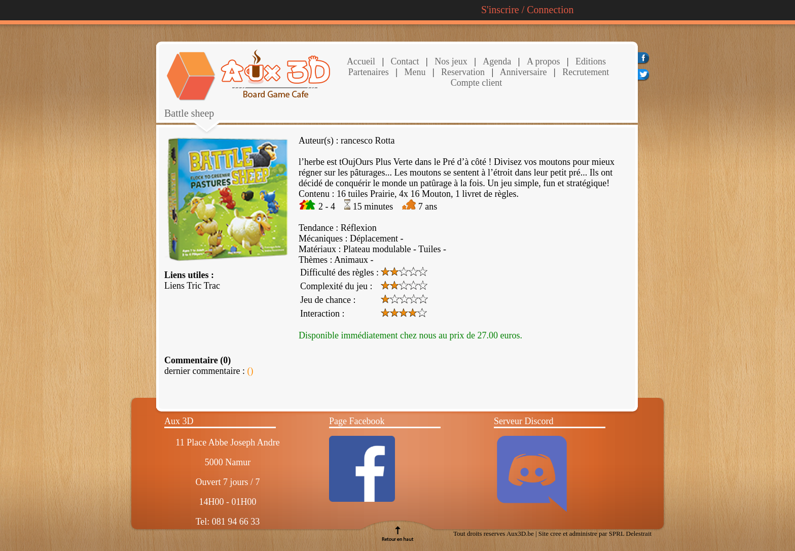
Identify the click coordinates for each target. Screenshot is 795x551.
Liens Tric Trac (192, 286)
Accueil (361, 61)
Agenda (497, 61)
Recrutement (584, 72)
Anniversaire (522, 72)
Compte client (476, 83)
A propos (543, 61)
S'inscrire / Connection (527, 9)
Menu (414, 72)
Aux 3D (179, 421)
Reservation (462, 72)
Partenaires (368, 72)
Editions (590, 61)
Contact (403, 61)
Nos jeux (449, 61)
